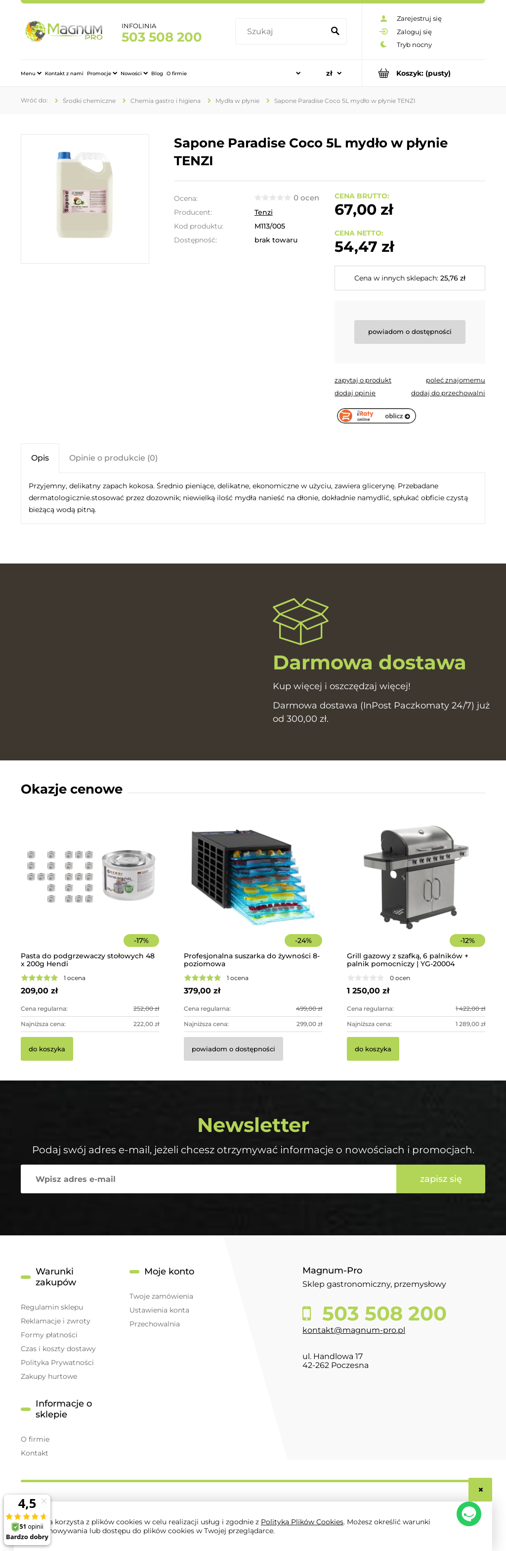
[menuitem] (31, 73)
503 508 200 (162, 37)
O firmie (35, 1439)
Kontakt (34, 1453)
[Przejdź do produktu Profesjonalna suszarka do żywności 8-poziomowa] (253, 891)
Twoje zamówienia (161, 1296)
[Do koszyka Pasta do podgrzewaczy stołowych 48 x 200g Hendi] (47, 1049)
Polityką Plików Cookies (302, 1521)
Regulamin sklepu (52, 1307)
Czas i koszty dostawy (58, 1348)
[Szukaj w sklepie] (282, 32)
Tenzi (263, 212)
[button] (363, 380)
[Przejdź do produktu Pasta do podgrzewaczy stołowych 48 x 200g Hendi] (90, 891)
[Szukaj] (335, 31)
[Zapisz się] (440, 1179)
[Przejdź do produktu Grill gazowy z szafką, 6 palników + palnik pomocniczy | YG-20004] (416, 891)
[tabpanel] (253, 498)
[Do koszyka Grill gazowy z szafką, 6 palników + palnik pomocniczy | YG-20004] (373, 1049)
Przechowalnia (154, 1323)
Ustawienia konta (159, 1310)
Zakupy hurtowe (49, 1376)
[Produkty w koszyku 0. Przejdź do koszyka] (423, 73)
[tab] (40, 457)
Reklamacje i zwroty (55, 1320)
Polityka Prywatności (57, 1362)
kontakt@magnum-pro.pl (353, 1330)
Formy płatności (49, 1334)
